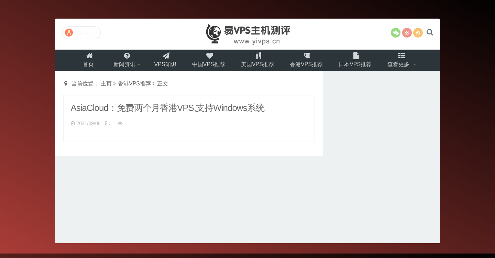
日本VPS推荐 (358, 62)
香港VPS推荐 (308, 62)
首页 (83, 62)
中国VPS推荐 (208, 62)
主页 (106, 88)
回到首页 (79, 33)
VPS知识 (164, 62)
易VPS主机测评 (247, 34)
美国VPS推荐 (258, 62)
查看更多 (404, 62)
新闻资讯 (121, 62)
